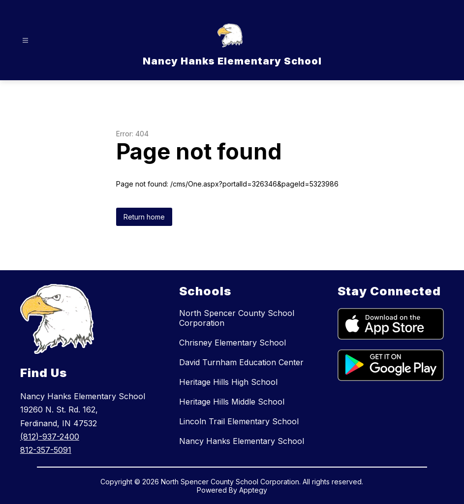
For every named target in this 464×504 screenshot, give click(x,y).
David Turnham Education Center (241, 362)
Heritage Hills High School (228, 382)
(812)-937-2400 (49, 436)
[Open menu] (25, 40)
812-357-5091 (45, 450)
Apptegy (253, 490)
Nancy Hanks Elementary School (241, 441)
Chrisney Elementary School (232, 342)
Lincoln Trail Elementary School (239, 421)
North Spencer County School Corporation (236, 318)
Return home (144, 217)
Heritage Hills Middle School (231, 402)
